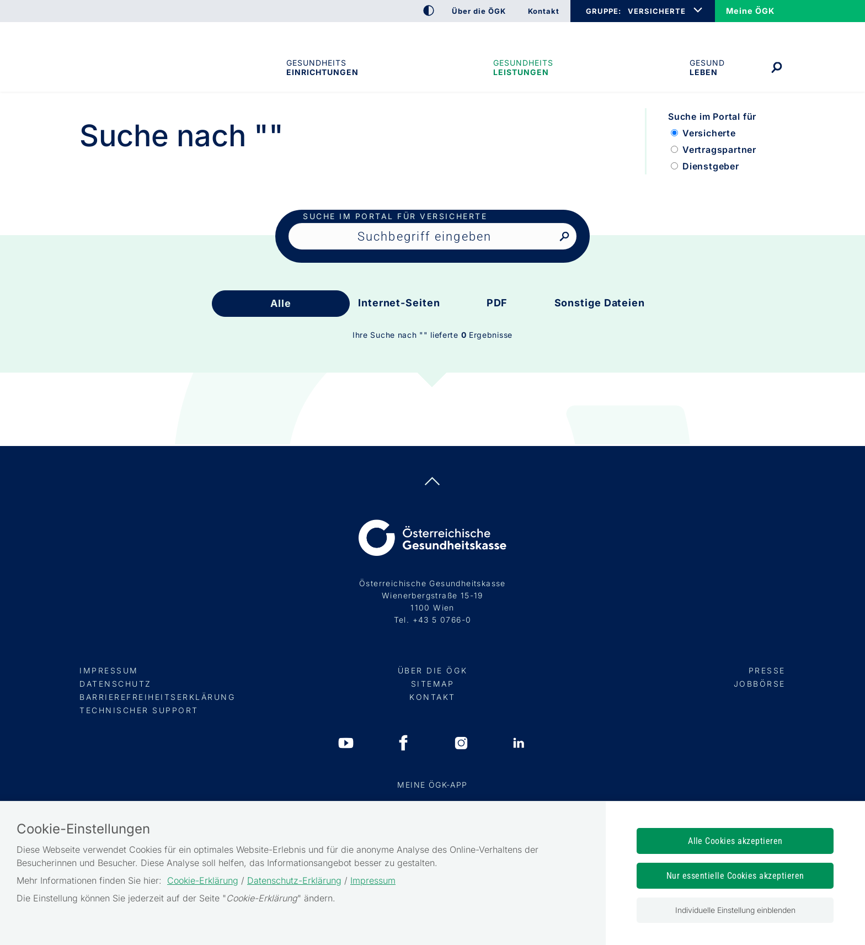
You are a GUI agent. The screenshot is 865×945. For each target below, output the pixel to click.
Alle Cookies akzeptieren (735, 841)
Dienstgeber (710, 166)
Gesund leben (707, 67)
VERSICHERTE (657, 11)
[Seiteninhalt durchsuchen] (432, 236)
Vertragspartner (719, 149)
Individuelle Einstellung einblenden (735, 910)
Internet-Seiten (399, 303)
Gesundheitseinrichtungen (321, 67)
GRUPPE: (603, 11)
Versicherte (709, 133)
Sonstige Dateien (599, 303)
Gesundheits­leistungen (523, 67)
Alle (280, 303)
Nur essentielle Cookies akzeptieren (735, 875)
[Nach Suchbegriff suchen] (564, 237)
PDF (497, 303)
